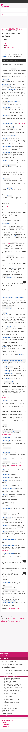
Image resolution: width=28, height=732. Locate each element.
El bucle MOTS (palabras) (10, 682)
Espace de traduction (7, 720)
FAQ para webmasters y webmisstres (11, 662)
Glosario (4, 722)
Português (11, 621)
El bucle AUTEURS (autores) (10, 679)
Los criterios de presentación (12, 49)
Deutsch (20, 618)
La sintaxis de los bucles (9, 673)
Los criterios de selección (11, 42)
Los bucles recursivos (9, 698)
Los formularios (7, 695)
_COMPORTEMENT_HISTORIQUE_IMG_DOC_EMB (16, 670)
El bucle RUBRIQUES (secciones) (12, 678)
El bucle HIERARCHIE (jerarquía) (12, 690)
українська (3, 623)
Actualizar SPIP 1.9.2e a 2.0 (9, 661)
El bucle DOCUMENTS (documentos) (13, 684)
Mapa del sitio (5, 724)
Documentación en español (14, 28)
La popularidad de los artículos (11, 699)
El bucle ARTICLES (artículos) (11, 676)
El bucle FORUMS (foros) (10, 681)
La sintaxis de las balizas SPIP (11, 675)
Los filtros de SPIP (8, 696)
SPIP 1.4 (21, 123)
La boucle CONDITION (7, 293)
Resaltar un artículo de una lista (11, 702)
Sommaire (7, 43)
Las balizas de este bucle (11, 50)
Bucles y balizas (7, 672)
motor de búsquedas (7, 185)
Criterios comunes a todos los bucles (13, 691)
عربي (11, 618)
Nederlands (4, 621)
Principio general (6, 666)
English (3, 620)
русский (18, 621)
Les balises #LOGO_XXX (14, 608)
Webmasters (4, 29)
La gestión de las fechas (9, 701)
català (14, 618)
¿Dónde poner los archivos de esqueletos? (12, 664)
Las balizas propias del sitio (10, 693)
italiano (19, 620)
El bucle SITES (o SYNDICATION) (11, 685)
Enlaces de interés (6, 726)
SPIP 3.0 (8, 243)
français (13, 620)
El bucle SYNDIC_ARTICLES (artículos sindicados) (13, 688)
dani (9, 615)
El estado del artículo (10, 47)
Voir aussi (7, 45)
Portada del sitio (5, 28)
